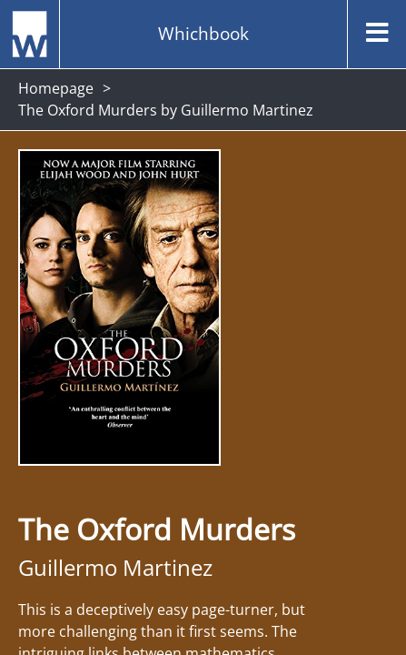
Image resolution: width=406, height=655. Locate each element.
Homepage (56, 88)
